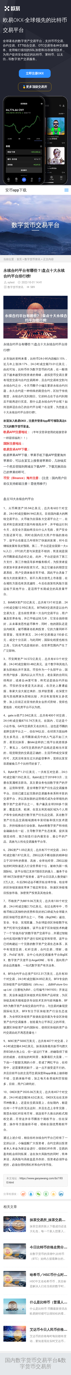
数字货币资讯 (32, 259)
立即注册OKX (35, 73)
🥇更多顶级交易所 (34, 87)
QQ (31, 1193)
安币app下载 (16, 190)
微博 (23, 1193)
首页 (19, 259)
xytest (11, 282)
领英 (61, 1193)
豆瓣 (46, 1193)
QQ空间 (53, 1193)
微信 (38, 1193)
